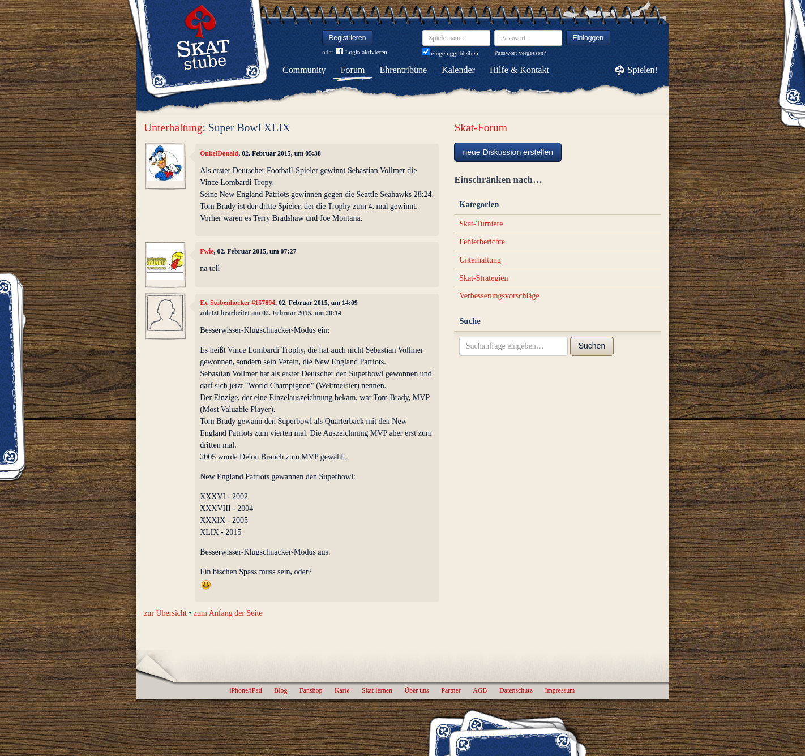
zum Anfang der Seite (228, 613)
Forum (353, 70)
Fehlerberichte (482, 242)
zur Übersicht (165, 613)
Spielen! (643, 70)
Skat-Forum (480, 128)
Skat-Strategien (483, 278)
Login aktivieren (361, 52)
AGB (480, 690)
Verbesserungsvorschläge (499, 295)
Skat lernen (377, 690)
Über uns (416, 690)
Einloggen (588, 38)
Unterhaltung (173, 128)
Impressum (560, 690)
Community (304, 70)
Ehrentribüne (403, 70)
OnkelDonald (219, 153)
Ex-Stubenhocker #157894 (237, 303)
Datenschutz (516, 690)
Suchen (592, 345)
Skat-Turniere (481, 224)
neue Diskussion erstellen (508, 152)
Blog (280, 690)
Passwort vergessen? (520, 52)
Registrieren (347, 38)
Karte (342, 690)
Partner (450, 690)
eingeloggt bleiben (450, 53)
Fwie (206, 251)
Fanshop (310, 690)
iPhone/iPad (245, 690)
